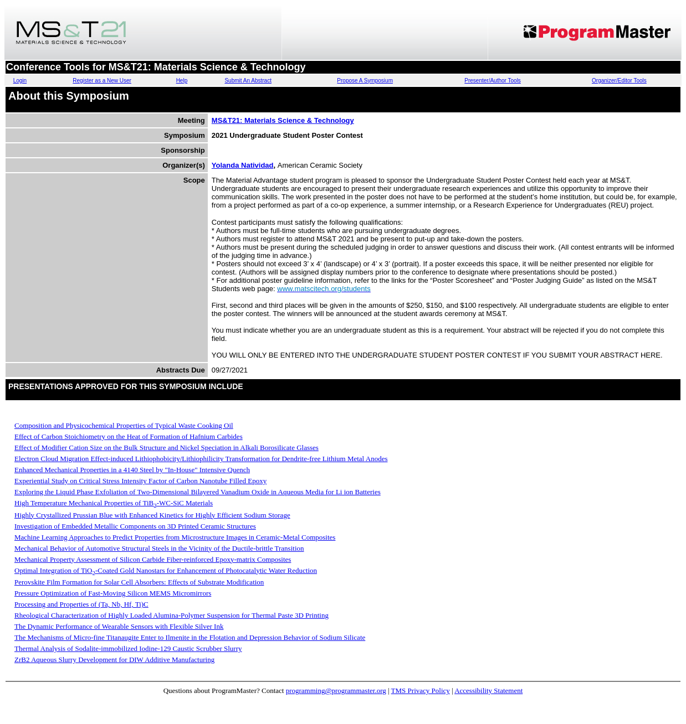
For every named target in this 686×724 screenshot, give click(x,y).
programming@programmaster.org (336, 690)
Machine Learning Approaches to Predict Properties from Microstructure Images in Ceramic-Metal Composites (174, 537)
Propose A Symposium (365, 80)
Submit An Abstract (248, 80)
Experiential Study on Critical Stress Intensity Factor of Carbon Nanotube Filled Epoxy (140, 481)
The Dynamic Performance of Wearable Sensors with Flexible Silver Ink (118, 626)
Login (20, 80)
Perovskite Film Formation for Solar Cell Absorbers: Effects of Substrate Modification (139, 582)
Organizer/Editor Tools (619, 80)
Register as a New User (102, 80)
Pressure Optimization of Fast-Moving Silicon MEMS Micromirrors (112, 593)
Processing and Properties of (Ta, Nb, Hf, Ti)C (81, 604)
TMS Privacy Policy (420, 690)
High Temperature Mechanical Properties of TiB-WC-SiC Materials (113, 503)
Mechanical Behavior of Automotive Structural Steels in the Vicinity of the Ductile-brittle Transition (159, 548)
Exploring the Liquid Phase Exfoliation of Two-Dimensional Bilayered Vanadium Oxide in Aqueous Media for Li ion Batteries (197, 492)
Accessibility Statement (488, 690)
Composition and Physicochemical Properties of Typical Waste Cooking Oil (123, 425)
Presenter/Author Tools (492, 80)
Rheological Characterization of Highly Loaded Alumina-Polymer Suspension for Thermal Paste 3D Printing (171, 615)
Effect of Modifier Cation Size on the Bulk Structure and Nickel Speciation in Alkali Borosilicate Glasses (166, 447)
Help (182, 80)
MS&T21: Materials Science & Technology (283, 120)
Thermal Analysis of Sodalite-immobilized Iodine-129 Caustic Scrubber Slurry (128, 648)
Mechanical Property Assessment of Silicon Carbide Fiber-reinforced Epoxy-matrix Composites (152, 559)
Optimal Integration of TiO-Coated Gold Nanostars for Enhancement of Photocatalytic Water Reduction (165, 570)
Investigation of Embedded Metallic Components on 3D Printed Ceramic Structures (135, 526)
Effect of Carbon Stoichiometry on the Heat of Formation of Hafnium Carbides (128, 436)
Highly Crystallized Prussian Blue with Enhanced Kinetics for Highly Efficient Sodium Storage (152, 515)
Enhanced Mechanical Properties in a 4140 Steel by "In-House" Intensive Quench (132, 470)
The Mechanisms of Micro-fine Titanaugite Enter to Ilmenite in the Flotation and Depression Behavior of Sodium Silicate (189, 637)
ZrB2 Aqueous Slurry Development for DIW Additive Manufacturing (114, 659)
